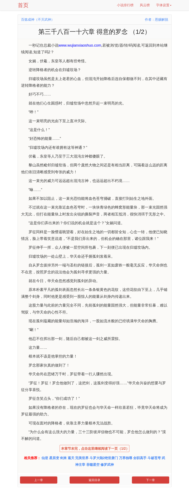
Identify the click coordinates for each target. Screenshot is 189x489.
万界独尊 (125, 458)
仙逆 (44, 458)
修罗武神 (107, 464)
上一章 (38, 480)
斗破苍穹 (154, 458)
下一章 (150, 480)
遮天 (71, 458)
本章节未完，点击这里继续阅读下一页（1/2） (95, 448)
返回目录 (94, 480)
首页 (23, 5)
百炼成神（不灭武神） (37, 19)
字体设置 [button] (163, 5)
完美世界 (82, 458)
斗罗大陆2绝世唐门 (104, 458)
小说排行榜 (125, 5)
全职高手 (139, 458)
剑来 (63, 458)
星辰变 (54, 458)
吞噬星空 (93, 464)
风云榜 (145, 5)
